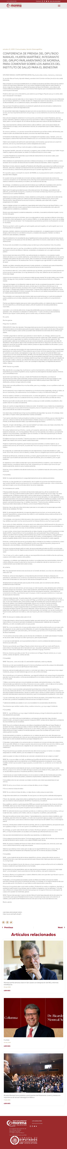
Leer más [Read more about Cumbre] (7, 1046)
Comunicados (21, 49)
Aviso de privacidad (54, 1)
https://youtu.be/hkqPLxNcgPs (12, 914)
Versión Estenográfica (34, 49)
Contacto (38, 1)
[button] (3, 922)
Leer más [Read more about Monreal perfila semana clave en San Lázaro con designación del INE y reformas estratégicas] (7, 990)
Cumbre (6, 1040)
